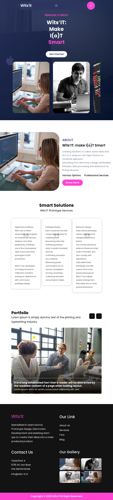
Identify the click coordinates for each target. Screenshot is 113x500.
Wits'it (26, 5)
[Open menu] (56, 5)
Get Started (56, 54)
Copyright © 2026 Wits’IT (45, 496)
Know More (72, 182)
